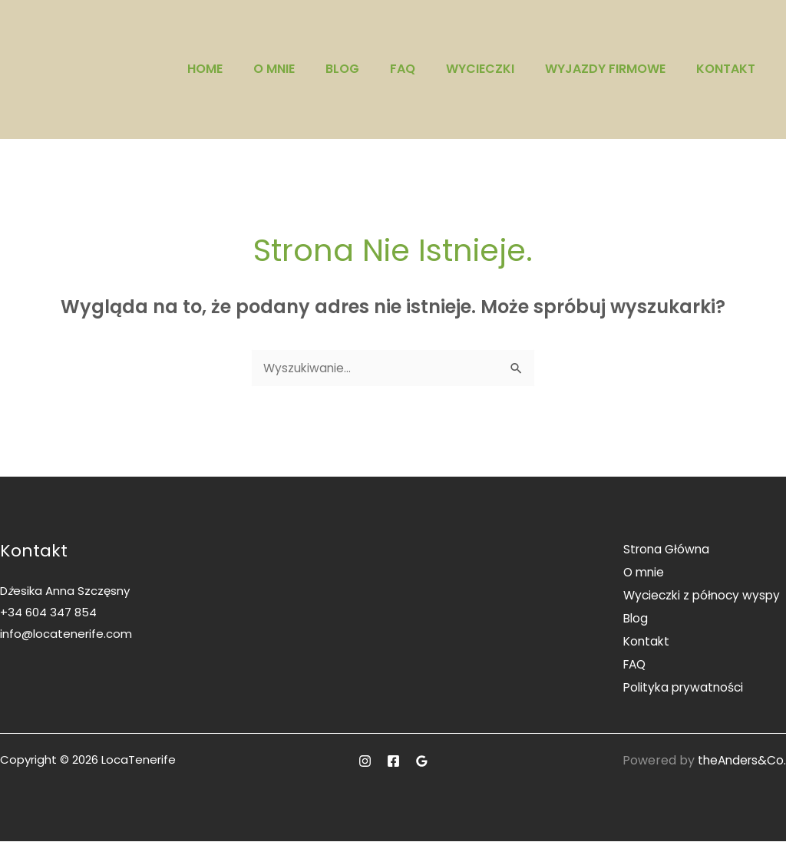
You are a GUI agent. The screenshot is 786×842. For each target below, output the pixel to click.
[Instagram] (365, 761)
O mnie (274, 69)
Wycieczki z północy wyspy (700, 597)
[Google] (421, 761)
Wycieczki (480, 69)
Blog (342, 69)
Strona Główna (663, 551)
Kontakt (725, 69)
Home (205, 69)
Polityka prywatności (682, 688)
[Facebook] (393, 761)
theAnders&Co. (740, 761)
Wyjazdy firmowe (605, 69)
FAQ (402, 69)
